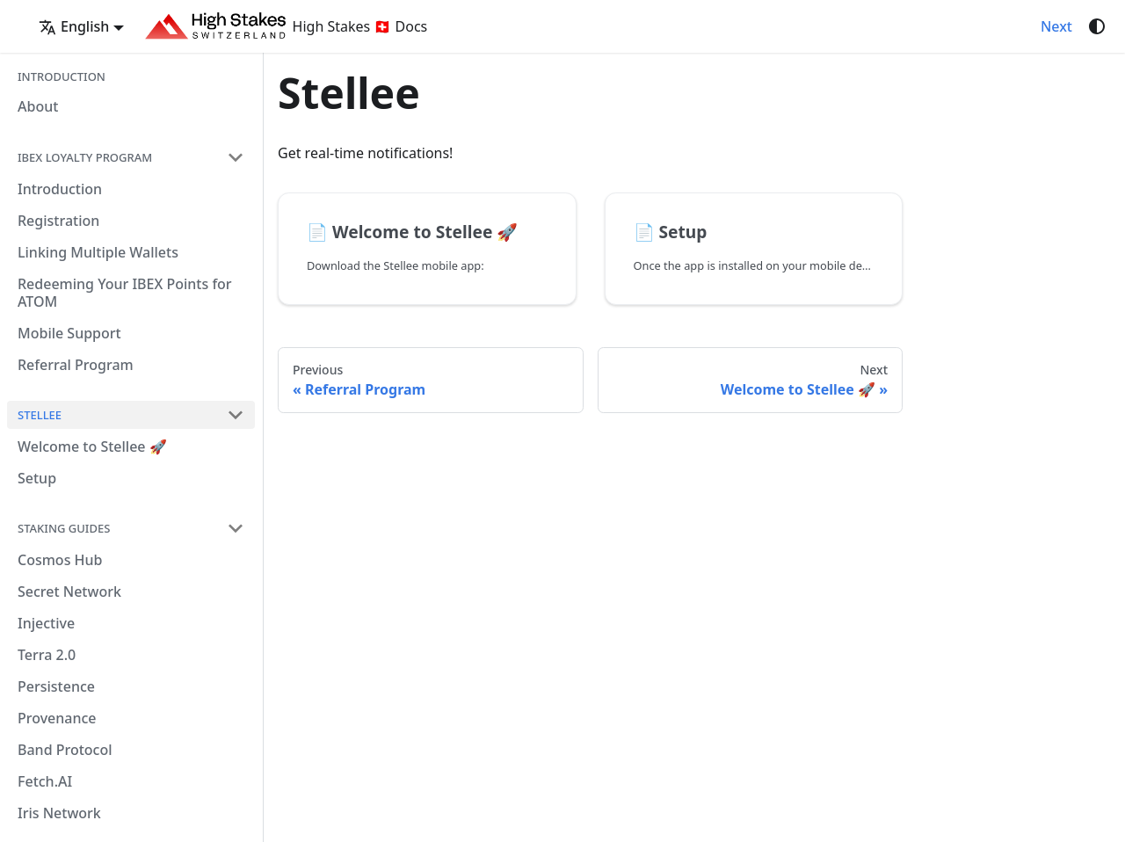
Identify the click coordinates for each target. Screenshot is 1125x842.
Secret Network (69, 591)
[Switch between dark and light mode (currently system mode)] (1097, 26)
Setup (37, 478)
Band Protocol (65, 749)
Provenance (57, 718)
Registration (58, 220)
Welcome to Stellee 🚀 (92, 446)
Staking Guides (64, 528)
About (38, 106)
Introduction (61, 76)
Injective (46, 623)
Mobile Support (69, 333)
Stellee (40, 415)
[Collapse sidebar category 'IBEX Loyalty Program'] (235, 157)
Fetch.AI (45, 781)
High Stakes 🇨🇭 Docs (286, 26)
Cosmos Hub (60, 560)
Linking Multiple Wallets (98, 252)
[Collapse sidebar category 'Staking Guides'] (235, 528)
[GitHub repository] (1019, 26)
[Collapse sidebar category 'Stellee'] (235, 415)
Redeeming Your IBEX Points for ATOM (125, 292)
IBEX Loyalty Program (85, 157)
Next (1056, 26)
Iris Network (59, 813)
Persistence (56, 686)
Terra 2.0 (47, 654)
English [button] (74, 26)
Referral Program (76, 364)
